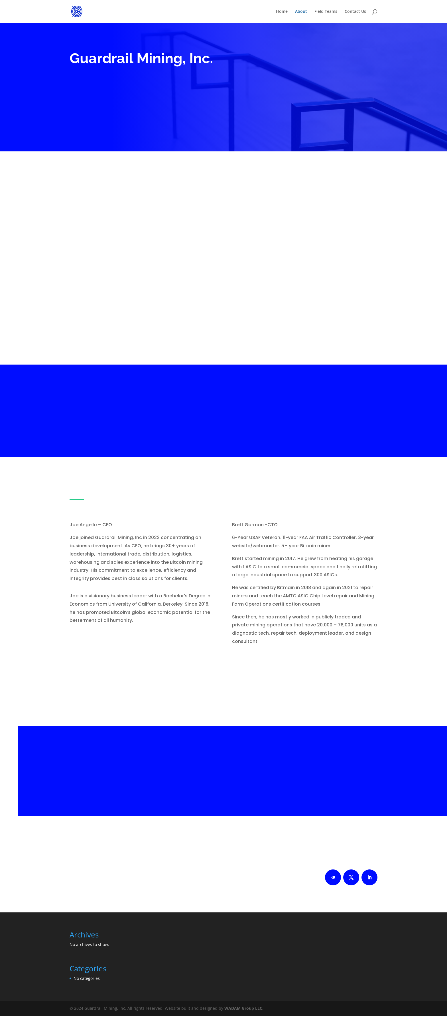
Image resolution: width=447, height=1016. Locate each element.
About (301, 11)
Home (282, 11)
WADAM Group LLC (243, 1008)
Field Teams (325, 11)
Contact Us (355, 11)
